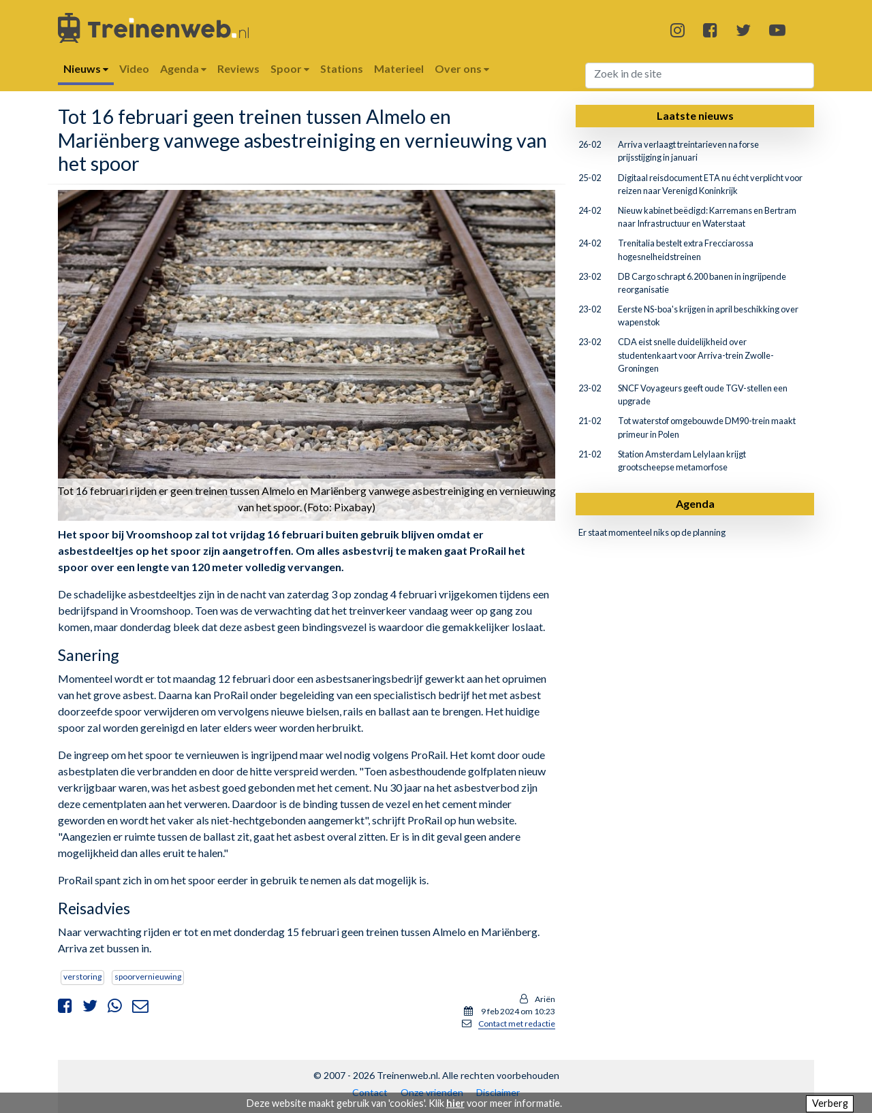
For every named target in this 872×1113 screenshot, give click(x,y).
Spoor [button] (289, 68)
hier (455, 1103)
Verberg (830, 1103)
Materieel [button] (399, 68)
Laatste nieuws (695, 115)
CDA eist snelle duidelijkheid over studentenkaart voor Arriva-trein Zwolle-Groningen (696, 354)
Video (134, 68)
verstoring (82, 976)
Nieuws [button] (85, 68)
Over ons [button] (462, 68)
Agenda (695, 503)
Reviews (238, 68)
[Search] (700, 75)
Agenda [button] (183, 68)
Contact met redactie (516, 1023)
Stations (341, 68)
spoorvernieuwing (147, 976)
